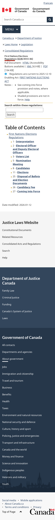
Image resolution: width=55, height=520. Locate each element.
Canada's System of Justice (17, 311)
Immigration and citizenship (17, 373)
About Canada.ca (14, 503)
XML (29, 66)
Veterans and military (14, 477)
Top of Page (12, 511)
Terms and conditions (17, 507)
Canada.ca (8, 38)
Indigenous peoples (13, 470)
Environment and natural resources (22, 415)
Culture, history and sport (16, 429)
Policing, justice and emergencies (20, 435)
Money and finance (12, 456)
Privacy (37, 507)
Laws (5, 318)
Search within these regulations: (24, 105)
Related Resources (12, 237)
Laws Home (11, 44)
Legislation (27, 44)
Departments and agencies (17, 352)
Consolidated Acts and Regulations (21, 243)
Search (6, 250)
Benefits (6, 394)
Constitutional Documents (16, 230)
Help (27, 99)
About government (12, 358)
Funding (6, 304)
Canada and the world (14, 449)
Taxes (5, 408)
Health (6, 401)
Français (48, 3)
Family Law (8, 290)
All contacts (8, 345)
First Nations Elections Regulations (23, 135)
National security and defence (18, 422)
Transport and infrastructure (18, 442)
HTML (26, 62)
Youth (5, 484)
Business (7, 387)
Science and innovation (15, 463)
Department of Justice (29, 38)
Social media (9, 500)
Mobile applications (31, 500)
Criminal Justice (10, 297)
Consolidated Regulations (19, 50)
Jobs (4, 367)
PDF (45, 66)
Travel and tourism (12, 380)
